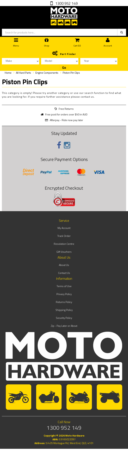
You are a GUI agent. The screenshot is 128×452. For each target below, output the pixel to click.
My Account (64, 228)
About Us (64, 265)
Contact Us (64, 273)
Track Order (64, 236)
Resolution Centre (64, 244)
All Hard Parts (23, 73)
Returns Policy (64, 302)
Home (8, 73)
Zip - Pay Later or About (64, 326)
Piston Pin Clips (71, 73)
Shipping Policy (64, 310)
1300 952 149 (66, 3)
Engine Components (46, 73)
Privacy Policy (64, 294)
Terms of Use (64, 286)
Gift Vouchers (64, 252)
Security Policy (64, 318)
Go (64, 67)
